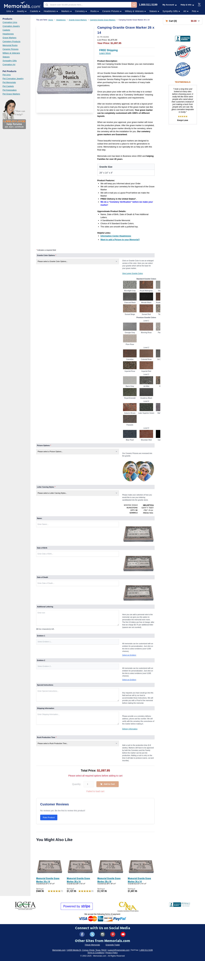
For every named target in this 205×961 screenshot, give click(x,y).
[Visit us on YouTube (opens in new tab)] (123, 934)
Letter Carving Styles (46, 487)
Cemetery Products (11, 41)
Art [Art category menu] (186, 11)
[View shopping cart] (199, 5)
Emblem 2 (41, 660)
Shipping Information (45, 708)
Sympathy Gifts (10, 60)
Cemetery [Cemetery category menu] (81, 11)
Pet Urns (7, 74)
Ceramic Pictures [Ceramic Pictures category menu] (112, 11)
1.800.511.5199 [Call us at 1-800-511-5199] (148, 5)
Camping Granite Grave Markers (102, 20)
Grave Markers (9, 37)
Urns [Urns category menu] (9, 11)
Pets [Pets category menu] (195, 11)
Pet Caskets (8, 86)
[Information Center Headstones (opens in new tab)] (116, 236)
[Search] (134, 5)
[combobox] (87, 5)
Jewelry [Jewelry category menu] (22, 11)
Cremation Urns (10, 22)
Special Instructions (45, 685)
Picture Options (44, 445)
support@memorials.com (118, 950)
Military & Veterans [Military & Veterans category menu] (135, 11)
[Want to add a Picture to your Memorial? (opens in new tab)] (120, 239)
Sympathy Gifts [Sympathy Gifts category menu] (171, 11)
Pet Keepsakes (9, 90)
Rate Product (49, 817)
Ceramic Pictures (10, 49)
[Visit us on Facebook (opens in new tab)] (82, 934)
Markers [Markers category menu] (66, 11)
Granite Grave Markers (78, 20)
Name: (39, 518)
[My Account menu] (170, 4)
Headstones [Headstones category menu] (51, 11)
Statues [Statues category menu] (154, 11)
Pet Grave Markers (11, 94)
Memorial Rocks (10, 45)
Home (50, 20)
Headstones (8, 34)
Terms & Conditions (95, 953)
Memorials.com (58, 950)
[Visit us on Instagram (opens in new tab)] (102, 934)
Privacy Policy (112, 953)
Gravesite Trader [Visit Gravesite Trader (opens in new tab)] (113, 945)
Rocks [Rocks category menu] (94, 11)
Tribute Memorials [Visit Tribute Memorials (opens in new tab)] (92, 945)
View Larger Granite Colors (132, 273)
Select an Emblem (129, 655)
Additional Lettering (45, 607)
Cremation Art (9, 64)
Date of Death (42, 577)
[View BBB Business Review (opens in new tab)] (182, 39)
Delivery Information (129, 729)
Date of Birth (42, 548)
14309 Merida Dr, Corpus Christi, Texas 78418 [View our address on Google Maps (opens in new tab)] (86, 950)
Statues (6, 57)
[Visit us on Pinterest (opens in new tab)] (112, 934)
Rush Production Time (47, 737)
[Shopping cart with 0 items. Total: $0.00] (182, 20)
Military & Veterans (11, 53)
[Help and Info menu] (187, 4)
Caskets (6, 30)
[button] (77, 642)
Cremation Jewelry (11, 26)
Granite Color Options (46, 255)
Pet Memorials (9, 82)
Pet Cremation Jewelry (13, 78)
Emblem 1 (41, 636)
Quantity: (76, 784)
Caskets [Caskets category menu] (35, 11)
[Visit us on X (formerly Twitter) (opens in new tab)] (92, 934)
